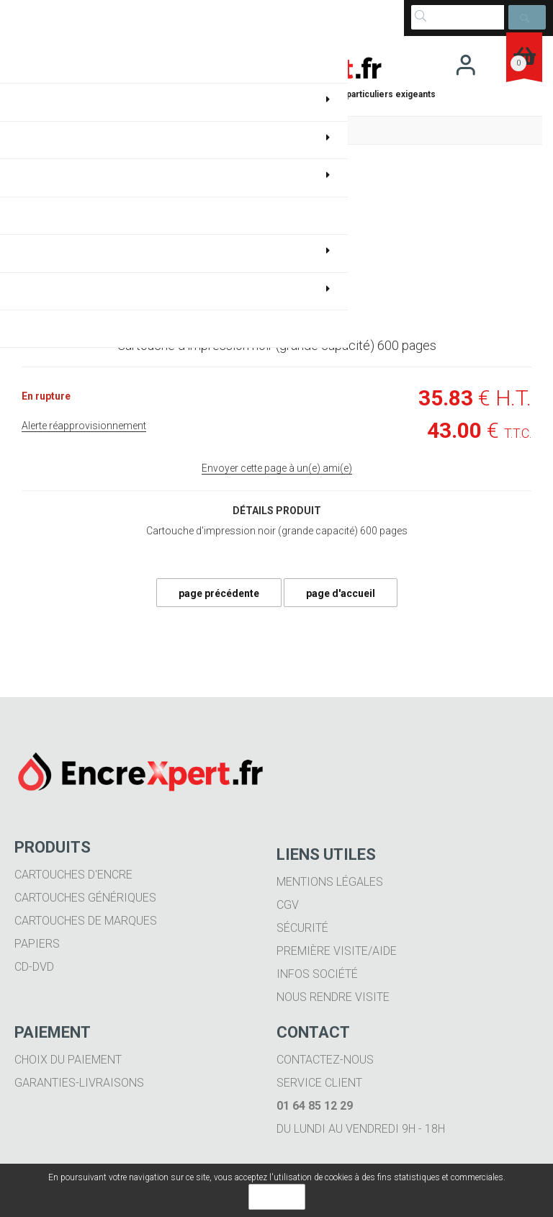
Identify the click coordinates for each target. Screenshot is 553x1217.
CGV (287, 905)
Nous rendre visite (333, 997)
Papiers (37, 944)
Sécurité (302, 928)
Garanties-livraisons (79, 1083)
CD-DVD (34, 967)
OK (277, 1197)
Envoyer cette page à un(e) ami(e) (277, 468)
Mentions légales (329, 882)
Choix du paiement (68, 1059)
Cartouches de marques (85, 921)
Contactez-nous (325, 1059)
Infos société (317, 974)
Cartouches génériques (85, 897)
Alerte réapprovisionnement (84, 425)
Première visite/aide (336, 951)
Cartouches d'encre (73, 874)
